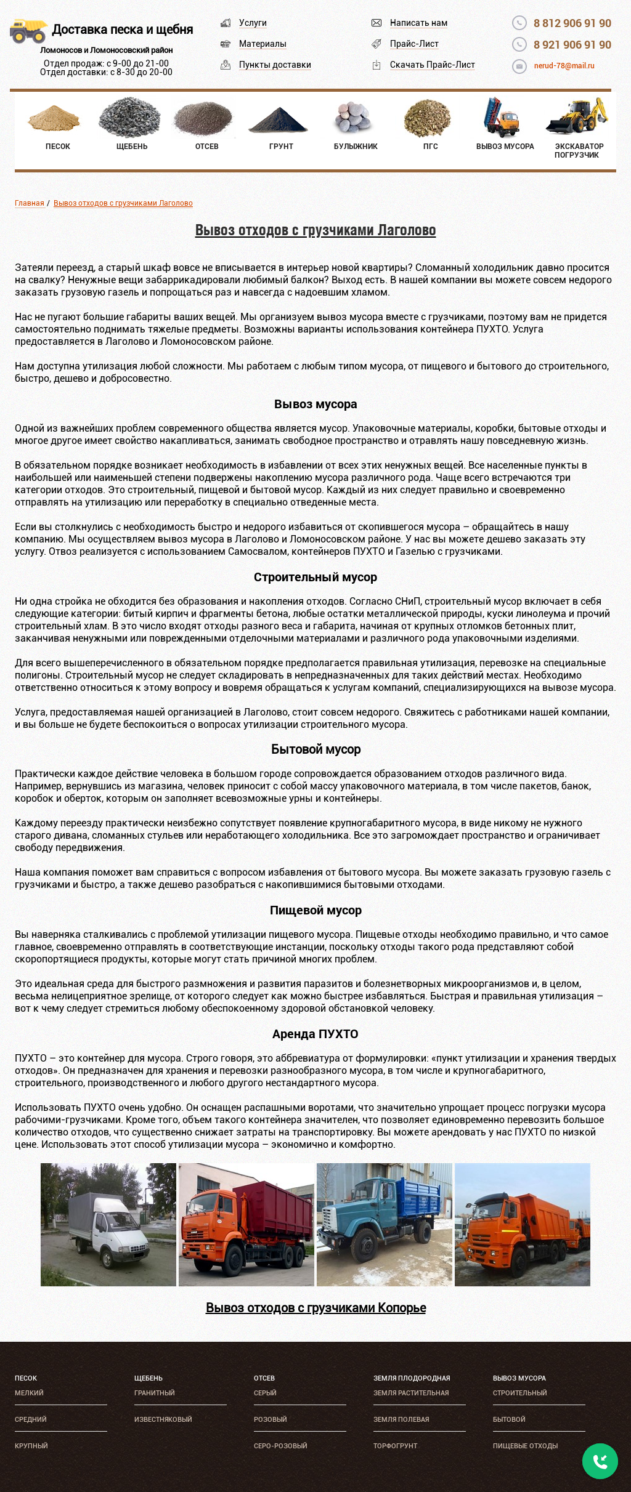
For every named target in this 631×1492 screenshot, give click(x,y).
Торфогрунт (395, 1446)
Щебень (148, 1378)
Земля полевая (401, 1420)
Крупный (31, 1446)
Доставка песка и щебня (122, 29)
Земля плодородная (411, 1378)
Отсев (264, 1378)
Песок (26, 1378)
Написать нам (418, 23)
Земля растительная (411, 1393)
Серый (265, 1393)
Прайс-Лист (414, 44)
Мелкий (29, 1393)
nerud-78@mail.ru (564, 66)
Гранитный (154, 1393)
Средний (31, 1420)
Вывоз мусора (519, 1378)
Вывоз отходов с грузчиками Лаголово (123, 203)
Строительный (520, 1393)
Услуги (253, 23)
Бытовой (509, 1420)
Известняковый (163, 1420)
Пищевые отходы (525, 1446)
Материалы (263, 44)
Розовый (270, 1420)
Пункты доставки (275, 65)
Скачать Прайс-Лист (432, 65)
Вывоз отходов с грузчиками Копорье (316, 1307)
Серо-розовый (280, 1446)
